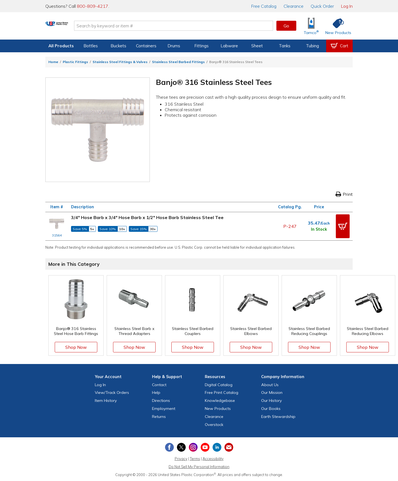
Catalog (263, 6)
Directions (161, 400)
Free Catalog (221, 392)
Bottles (90, 45)
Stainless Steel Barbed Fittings (178, 62)
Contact (159, 384)
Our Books (271, 408)
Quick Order (322, 6)
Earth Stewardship (278, 416)
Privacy (181, 458)
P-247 (290, 226)
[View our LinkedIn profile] (216, 447)
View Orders (112, 392)
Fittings (201, 45)
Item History (106, 400)
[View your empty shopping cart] (339, 46)
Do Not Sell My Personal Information (199, 466)
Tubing (312, 45)
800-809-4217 (92, 6)
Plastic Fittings (75, 62)
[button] (343, 226)
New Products (218, 408)
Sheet (257, 45)
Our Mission (271, 392)
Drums (173, 45)
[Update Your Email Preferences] (228, 447)
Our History (271, 400)
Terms (195, 458)
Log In (347, 6)
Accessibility (213, 458)
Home (53, 62)
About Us (270, 384)
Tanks (284, 45)
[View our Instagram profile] (193, 447)
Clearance (293, 6)
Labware (229, 45)
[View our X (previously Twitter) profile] (181, 447)
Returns (159, 416)
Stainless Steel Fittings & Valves (120, 62)
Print (344, 194)
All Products (61, 45)
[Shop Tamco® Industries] (311, 26)
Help (156, 392)
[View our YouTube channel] (205, 447)
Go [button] (286, 25)
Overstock (214, 424)
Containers (146, 45)
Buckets (118, 45)
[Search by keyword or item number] (195, 26)
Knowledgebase (220, 400)
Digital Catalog (218, 384)
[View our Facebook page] (169, 447)
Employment (163, 408)
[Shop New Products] (336, 26)
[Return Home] (78, 26)
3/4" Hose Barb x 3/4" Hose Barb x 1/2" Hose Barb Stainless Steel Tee (147, 217)
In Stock (319, 229)
